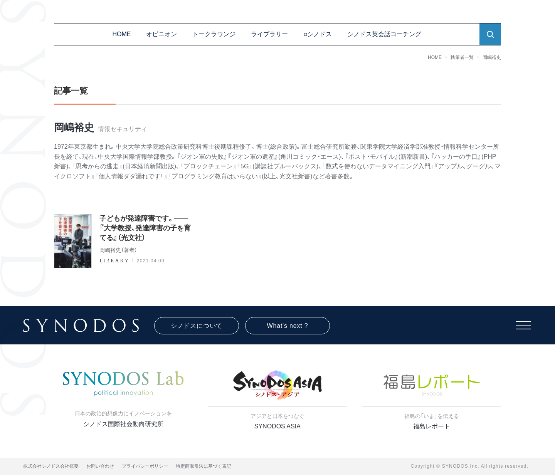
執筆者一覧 (462, 57)
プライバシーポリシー (145, 466)
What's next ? (287, 325)
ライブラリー (269, 34)
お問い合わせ (100, 466)
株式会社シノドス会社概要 (51, 466)
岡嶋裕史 (492, 57)
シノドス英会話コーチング (384, 34)
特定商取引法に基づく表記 (203, 466)
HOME (121, 34)
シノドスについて (196, 325)
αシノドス (317, 34)
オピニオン (161, 34)
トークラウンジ (213, 34)
